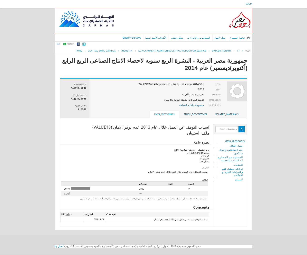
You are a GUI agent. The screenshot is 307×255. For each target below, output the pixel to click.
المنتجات (238, 164)
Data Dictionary (221, 51)
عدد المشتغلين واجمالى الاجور (231, 151)
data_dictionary (235, 141)
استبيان (239, 179)
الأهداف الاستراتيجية (156, 37)
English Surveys (132, 37)
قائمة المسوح (237, 37)
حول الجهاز (220, 37)
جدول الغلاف (236, 145)
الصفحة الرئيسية (248, 37)
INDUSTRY (127, 51)
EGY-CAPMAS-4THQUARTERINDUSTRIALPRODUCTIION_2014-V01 (172, 51)
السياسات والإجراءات (198, 37)
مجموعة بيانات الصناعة (191, 105)
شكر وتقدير (177, 37)
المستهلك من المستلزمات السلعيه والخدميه (230, 159)
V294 (247, 51)
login (249, 4)
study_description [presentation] (195, 114)
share (70, 44)
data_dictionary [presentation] (164, 114)
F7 (238, 51)
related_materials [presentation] (226, 114)
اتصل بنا (59, 246)
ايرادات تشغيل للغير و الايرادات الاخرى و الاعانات (232, 172)
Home (79, 51)
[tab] (227, 114)
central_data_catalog (102, 51)
